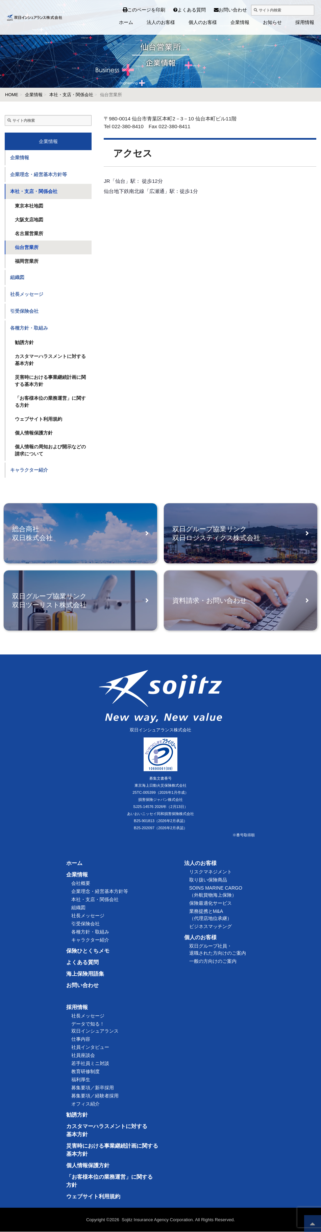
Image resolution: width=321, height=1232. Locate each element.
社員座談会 (83, 1055)
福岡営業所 (27, 261)
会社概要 (80, 883)
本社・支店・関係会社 (71, 94)
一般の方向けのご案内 (213, 961)
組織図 (17, 277)
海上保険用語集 (85, 974)
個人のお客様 (203, 22)
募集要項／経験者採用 (95, 1096)
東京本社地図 (29, 205)
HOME (11, 94)
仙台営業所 (27, 247)
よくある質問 (178, 9)
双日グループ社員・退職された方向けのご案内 (217, 950)
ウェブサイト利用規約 (38, 419)
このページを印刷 (144, 9)
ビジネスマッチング (210, 926)
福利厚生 (80, 1080)
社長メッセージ (26, 294)
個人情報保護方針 (34, 433)
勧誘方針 (24, 342)
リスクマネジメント (210, 872)
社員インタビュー (90, 1047)
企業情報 (239, 22)
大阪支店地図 (29, 219)
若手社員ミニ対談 (90, 1063)
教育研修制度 (85, 1071)
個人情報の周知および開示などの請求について (50, 450)
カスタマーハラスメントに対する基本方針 (50, 360)
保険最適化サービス (210, 903)
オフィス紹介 (85, 1104)
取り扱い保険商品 (208, 880)
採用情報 (304, 22)
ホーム (126, 22)
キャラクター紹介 (29, 470)
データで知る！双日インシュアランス (95, 1027)
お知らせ (272, 22)
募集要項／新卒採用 (92, 1088)
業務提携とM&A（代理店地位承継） (210, 915)
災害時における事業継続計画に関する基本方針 (50, 380)
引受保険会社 (24, 311)
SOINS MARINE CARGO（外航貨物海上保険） (215, 892)
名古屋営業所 (29, 233)
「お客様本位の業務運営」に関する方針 (50, 401)
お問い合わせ (219, 9)
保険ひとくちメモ (87, 951)
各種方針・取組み (29, 328)
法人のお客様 (161, 22)
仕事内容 (80, 1039)
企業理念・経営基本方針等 (38, 174)
